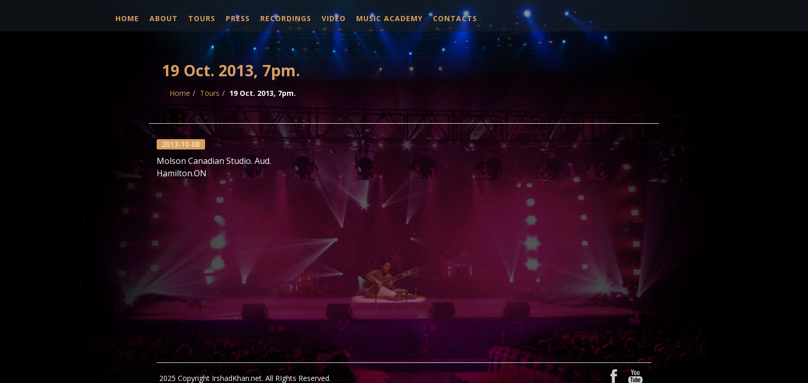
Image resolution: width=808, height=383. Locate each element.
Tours (201, 18)
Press (238, 18)
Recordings (285, 18)
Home (127, 18)
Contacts (455, 18)
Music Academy (389, 18)
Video (334, 18)
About (163, 18)
